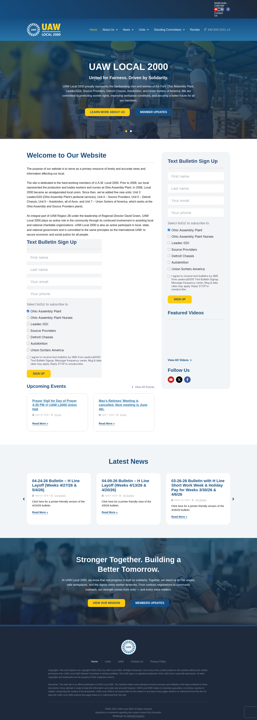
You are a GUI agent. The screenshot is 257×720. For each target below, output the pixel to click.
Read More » (40, 412)
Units (144, 19)
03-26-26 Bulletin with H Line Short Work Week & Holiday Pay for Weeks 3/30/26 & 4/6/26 (198, 477)
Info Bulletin (60, 485)
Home (93, 19)
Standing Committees (169, 19)
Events (58, 404)
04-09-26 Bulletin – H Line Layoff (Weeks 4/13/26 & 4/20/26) (125, 474)
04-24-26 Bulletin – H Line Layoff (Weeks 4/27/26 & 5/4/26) (56, 474)
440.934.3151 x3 (219, 19)
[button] (110, 19)
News (128, 19)
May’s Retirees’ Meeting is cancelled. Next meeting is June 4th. (123, 394)
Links (190, 4)
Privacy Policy (158, 650)
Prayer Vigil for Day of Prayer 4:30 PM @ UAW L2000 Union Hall (54, 394)
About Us (110, 19)
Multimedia (150, 4)
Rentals (195, 19)
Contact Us (203, 4)
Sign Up (39, 362)
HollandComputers (135, 705)
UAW (179, 4)
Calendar (166, 4)
